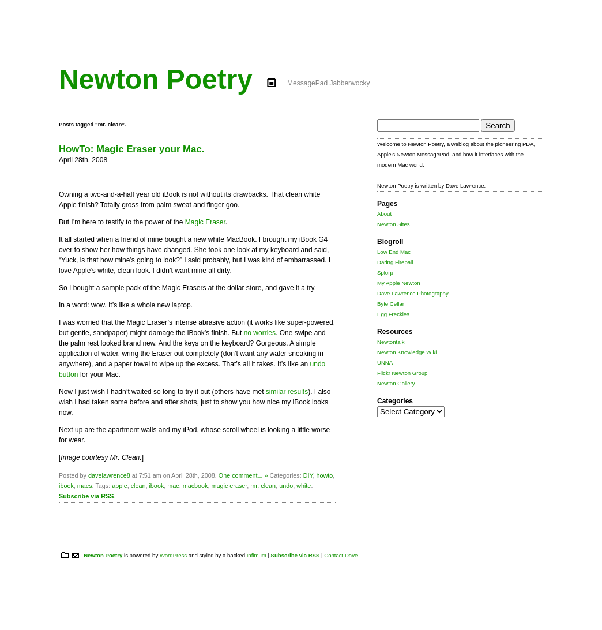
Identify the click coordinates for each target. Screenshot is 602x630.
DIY (308, 475)
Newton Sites (393, 224)
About (384, 214)
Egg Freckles (393, 314)
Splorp (385, 272)
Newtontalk (390, 342)
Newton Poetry (156, 79)
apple (119, 485)
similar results (287, 392)
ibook (66, 485)
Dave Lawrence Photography (413, 293)
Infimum (256, 555)
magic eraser (229, 485)
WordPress (173, 555)
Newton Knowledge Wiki (407, 352)
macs (84, 485)
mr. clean (263, 485)
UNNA (385, 362)
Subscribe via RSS (86, 496)
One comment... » (243, 475)
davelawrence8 (109, 475)
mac (173, 485)
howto (324, 475)
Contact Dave (341, 555)
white (303, 485)
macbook (195, 485)
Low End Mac (394, 252)
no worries (260, 333)
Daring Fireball (395, 262)
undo (286, 485)
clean (138, 485)
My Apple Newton (398, 283)
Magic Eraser (205, 222)
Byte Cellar (390, 304)
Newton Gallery (396, 383)
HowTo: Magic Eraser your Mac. (131, 149)
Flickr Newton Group (402, 373)
